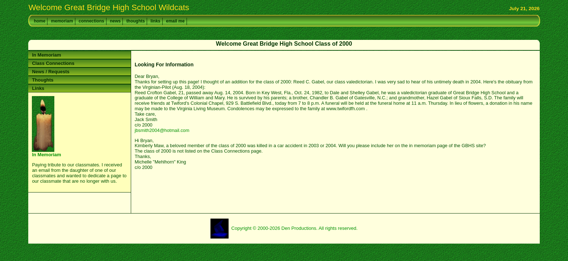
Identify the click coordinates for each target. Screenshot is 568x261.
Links (38, 88)
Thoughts (42, 80)
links (155, 21)
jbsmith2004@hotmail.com (162, 130)
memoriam (62, 21)
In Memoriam (46, 55)
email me (175, 21)
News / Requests (50, 71)
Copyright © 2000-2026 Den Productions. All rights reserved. (294, 228)
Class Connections (53, 63)
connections (91, 21)
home (39, 21)
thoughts (135, 21)
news (115, 21)
